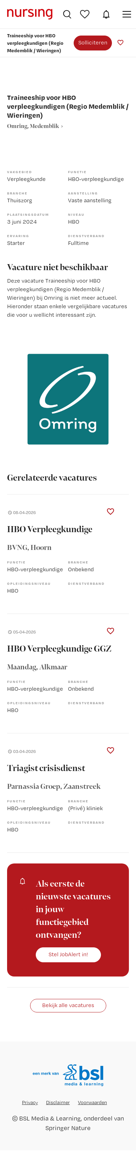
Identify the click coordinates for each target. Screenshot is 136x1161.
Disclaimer (58, 1102)
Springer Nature (68, 1127)
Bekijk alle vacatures (68, 1005)
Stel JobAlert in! (68, 954)
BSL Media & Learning (50, 1118)
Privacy (30, 1102)
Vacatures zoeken (67, 14)
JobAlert (106, 14)
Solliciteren (92, 42)
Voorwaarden (92, 1102)
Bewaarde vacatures (85, 14)
